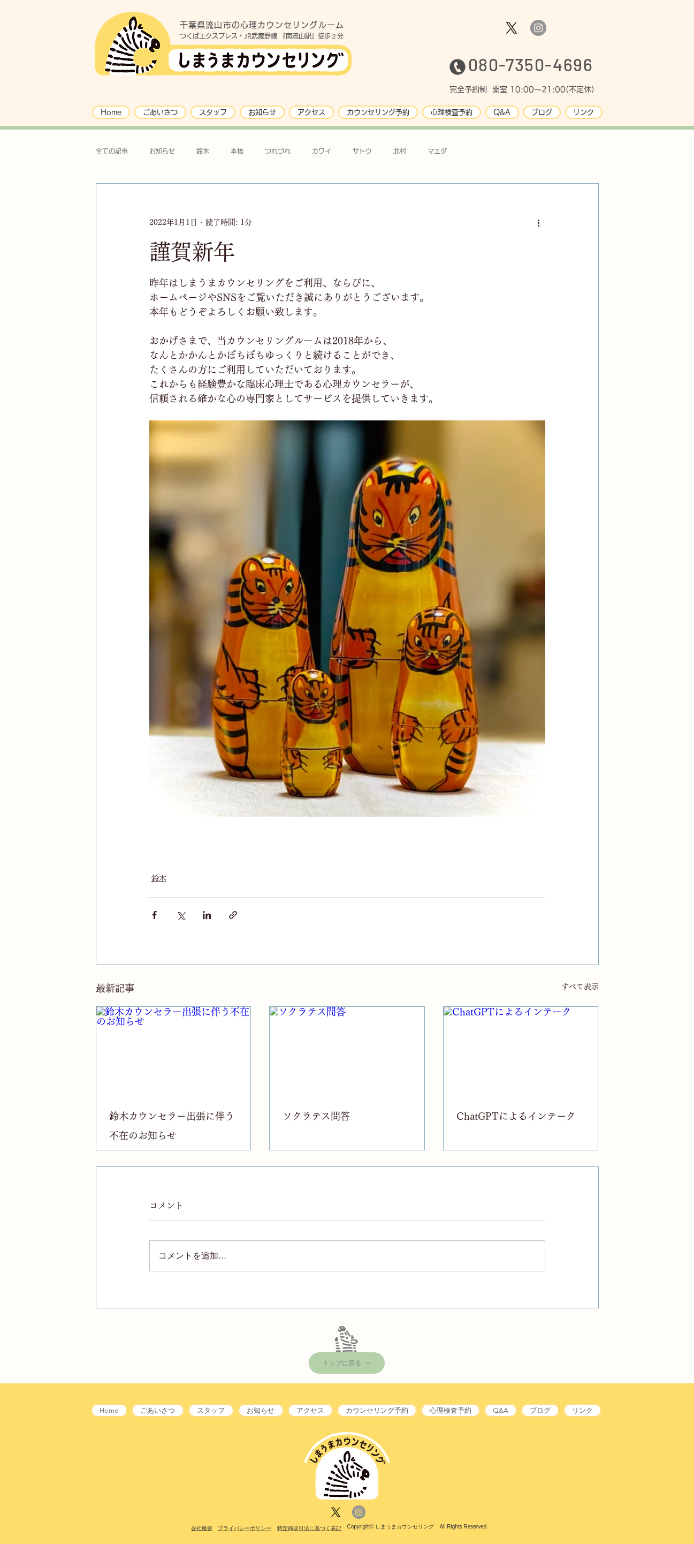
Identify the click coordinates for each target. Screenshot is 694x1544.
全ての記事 (112, 151)
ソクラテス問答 (316, 1116)
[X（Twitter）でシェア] (181, 915)
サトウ (362, 151)
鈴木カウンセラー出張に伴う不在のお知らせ (171, 1125)
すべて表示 (580, 986)
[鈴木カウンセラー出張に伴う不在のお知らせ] (173, 1050)
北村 (399, 151)
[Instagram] (538, 28)
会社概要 (201, 1528)
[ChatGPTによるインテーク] (521, 1050)
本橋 (237, 151)
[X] (512, 28)
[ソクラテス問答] (347, 1050)
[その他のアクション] (538, 222)
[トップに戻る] (347, 1363)
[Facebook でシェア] (154, 915)
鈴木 (202, 151)
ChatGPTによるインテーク (516, 1116)
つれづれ (278, 151)
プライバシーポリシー (244, 1528)
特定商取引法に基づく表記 (309, 1528)
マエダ (437, 151)
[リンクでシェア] (233, 915)
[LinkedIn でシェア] (207, 915)
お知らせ (162, 151)
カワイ (321, 151)
